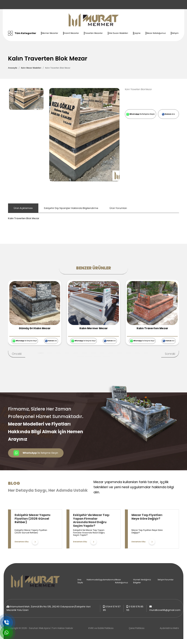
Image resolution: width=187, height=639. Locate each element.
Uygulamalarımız (106, 579)
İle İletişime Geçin (140, 114)
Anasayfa (12, 68)
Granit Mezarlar (71, 33)
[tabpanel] (93, 216)
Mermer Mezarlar (50, 33)
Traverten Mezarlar (94, 33)
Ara (168, 114)
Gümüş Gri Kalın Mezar (35, 328)
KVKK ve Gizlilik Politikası (101, 628)
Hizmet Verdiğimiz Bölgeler (142, 581)
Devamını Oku (26, 542)
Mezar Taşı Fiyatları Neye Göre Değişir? (146, 517)
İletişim (175, 33)
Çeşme (137, 33)
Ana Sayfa (80, 581)
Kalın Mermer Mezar (93, 328)
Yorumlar (169, 579)
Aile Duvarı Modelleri (118, 33)
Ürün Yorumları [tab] (118, 208)
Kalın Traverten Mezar (152, 328)
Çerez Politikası (136, 628)
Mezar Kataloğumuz (156, 33)
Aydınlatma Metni (169, 628)
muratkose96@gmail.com (164, 610)
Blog (14, 483)
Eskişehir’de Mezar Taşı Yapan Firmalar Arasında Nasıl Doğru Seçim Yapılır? (91, 520)
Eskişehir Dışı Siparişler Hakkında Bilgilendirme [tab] (71, 208)
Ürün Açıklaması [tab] (23, 208)
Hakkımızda (92, 579)
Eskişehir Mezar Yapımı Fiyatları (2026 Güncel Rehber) (32, 518)
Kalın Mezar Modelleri (31, 68)
